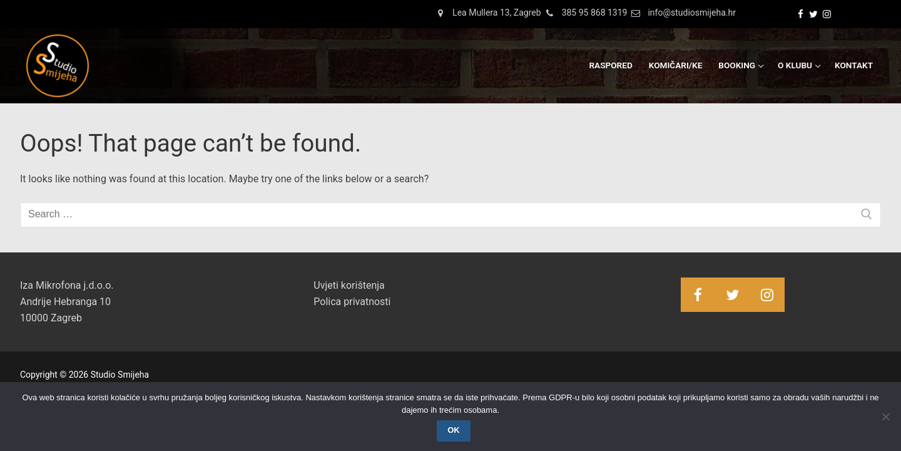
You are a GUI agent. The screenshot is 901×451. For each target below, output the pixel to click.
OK (453, 430)
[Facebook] (800, 14)
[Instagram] (826, 14)
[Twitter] (813, 14)
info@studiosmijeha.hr (681, 13)
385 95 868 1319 (584, 13)
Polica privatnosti (351, 302)
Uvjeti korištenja (348, 285)
